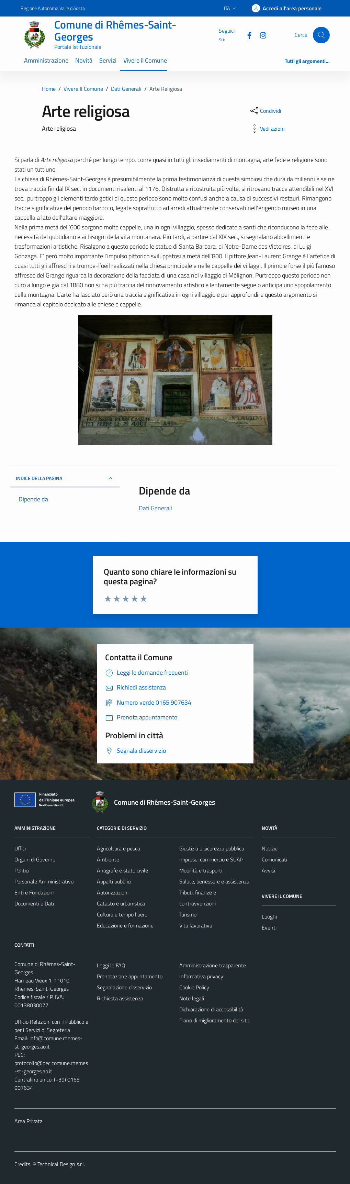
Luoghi (269, 916)
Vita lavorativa (195, 925)
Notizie (270, 848)
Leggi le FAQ (111, 965)
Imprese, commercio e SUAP (211, 859)
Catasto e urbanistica (121, 903)
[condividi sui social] (265, 110)
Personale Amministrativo (44, 881)
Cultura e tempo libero (122, 914)
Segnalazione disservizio (124, 987)
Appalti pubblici (114, 881)
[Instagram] (260, 35)
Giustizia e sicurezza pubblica (211, 848)
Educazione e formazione (125, 925)
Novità (83, 60)
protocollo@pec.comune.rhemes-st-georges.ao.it (51, 1067)
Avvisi (268, 870)
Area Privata (28, 1121)
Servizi (107, 60)
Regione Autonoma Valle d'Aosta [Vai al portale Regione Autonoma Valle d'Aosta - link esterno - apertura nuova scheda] (53, 8)
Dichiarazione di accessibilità (211, 1009)
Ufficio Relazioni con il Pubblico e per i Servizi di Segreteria (51, 1026)
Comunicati (274, 859)
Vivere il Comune (145, 60)
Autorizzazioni (112, 892)
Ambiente (108, 859)
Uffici (20, 848)
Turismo (187, 914)
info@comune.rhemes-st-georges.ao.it (48, 1042)
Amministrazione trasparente (212, 965)
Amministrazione (46, 60)
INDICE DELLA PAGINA (65, 478)
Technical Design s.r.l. (61, 1164)
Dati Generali (155, 508)
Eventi (269, 927)
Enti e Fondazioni (34, 892)
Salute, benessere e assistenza (214, 881)
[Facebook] (246, 35)
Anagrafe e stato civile (122, 870)
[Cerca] (321, 35)
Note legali (191, 998)
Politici (21, 870)
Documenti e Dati (34, 903)
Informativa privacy (201, 976)
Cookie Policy (194, 987)
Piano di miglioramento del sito (214, 1020)
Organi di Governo (34, 859)
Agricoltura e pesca (118, 848)
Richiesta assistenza (120, 998)
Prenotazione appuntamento (129, 976)
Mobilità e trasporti (200, 870)
